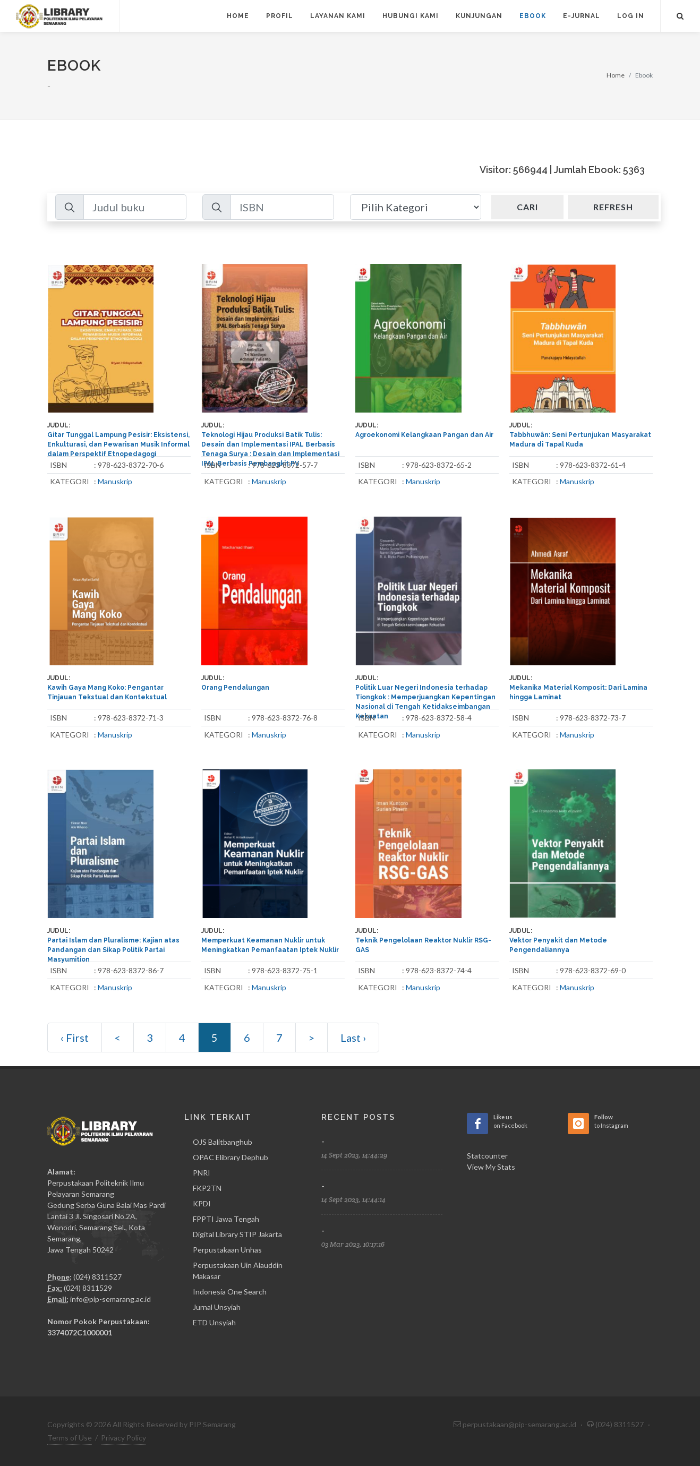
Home (616, 75)
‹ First (75, 1037)
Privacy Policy (123, 1437)
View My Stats (491, 1166)
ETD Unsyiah (214, 1322)
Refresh (613, 207)
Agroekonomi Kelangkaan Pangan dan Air (424, 435)
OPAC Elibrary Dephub (230, 1157)
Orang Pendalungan (235, 687)
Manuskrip (115, 481)
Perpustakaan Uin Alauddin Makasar (238, 1271)
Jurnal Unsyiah (217, 1306)
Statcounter (487, 1155)
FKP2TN (207, 1188)
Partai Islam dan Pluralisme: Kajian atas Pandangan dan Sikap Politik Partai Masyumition (113, 950)
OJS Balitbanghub (222, 1141)
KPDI (202, 1203)
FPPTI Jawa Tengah (226, 1218)
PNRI (201, 1172)
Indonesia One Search (230, 1291)
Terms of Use (69, 1437)
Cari (527, 207)
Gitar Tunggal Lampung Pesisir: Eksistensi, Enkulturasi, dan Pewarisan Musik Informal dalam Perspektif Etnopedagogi (118, 444)
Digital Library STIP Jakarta (237, 1234)
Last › (353, 1037)
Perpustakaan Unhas (227, 1249)
